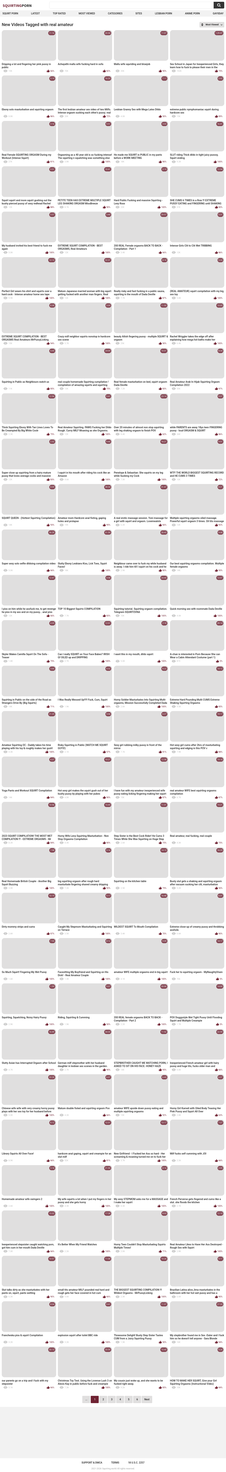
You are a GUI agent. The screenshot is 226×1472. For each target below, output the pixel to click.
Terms (115, 1462)
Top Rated (59, 13)
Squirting (17, 5)
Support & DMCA (92, 1462)
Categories (115, 13)
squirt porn (10, 13)
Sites (138, 13)
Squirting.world (109, 1468)
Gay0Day (218, 13)
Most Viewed (87, 13)
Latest (35, 13)
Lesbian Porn (163, 13)
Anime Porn (192, 13)
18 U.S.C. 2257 (136, 1462)
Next (146, 1399)
